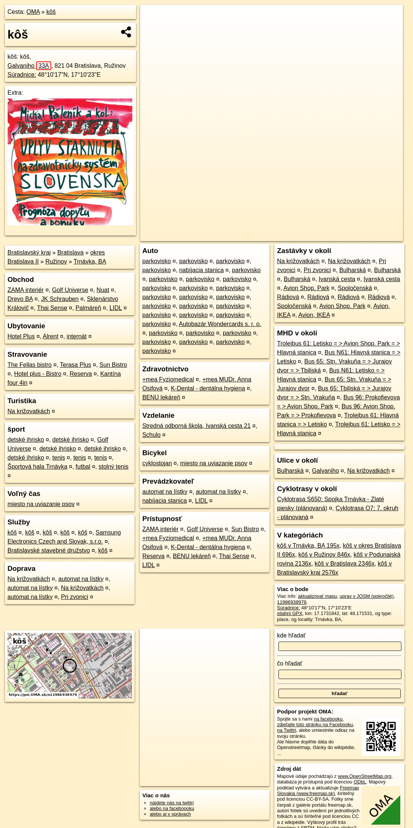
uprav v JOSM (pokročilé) (367, 596)
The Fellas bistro (29, 365)
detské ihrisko (25, 439)
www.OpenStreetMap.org (364, 776)
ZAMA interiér (25, 290)
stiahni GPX (289, 613)
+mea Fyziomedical (168, 379)
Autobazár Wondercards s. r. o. (220, 324)
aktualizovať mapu (317, 596)
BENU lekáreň (161, 397)
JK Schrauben (60, 299)
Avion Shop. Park (306, 288)
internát (76, 336)
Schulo (151, 435)
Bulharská (352, 270)
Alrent (50, 336)
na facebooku (328, 719)
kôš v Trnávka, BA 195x (308, 545)
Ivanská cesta (337, 279)
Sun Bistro (113, 365)
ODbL (360, 782)
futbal (82, 466)
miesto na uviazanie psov (41, 504)
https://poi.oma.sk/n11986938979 (368, 235)
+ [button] (153, 17)
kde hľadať (291, 635)
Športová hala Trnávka (37, 466)
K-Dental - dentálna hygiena (208, 388)
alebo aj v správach (170, 814)
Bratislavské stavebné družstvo (48, 550)
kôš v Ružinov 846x (324, 554)
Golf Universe (70, 290)
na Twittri (286, 730)
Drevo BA (20, 299)
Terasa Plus (75, 365)
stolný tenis (114, 466)
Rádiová (288, 297)
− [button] (153, 29)
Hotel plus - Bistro (37, 374)
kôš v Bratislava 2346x (345, 563)
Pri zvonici (74, 597)
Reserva (81, 374)
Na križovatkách (28, 411)
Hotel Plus (21, 336)
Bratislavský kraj (29, 252)
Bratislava (70, 252)
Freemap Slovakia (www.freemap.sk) (318, 790)
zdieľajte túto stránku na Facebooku (315, 724)
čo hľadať (289, 663)
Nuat (102, 290)
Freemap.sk (310, 235)
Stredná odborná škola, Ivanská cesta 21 (196, 426)
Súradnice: (21, 74)
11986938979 (291, 602)
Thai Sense (52, 308)
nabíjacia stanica (201, 270)
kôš (51, 12)
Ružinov (56, 261)
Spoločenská (355, 288)
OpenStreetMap (271, 235)
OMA (33, 12)
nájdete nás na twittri (172, 803)
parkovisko (156, 261)
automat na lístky (81, 579)
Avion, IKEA (314, 315)
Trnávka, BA (90, 261)
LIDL (116, 308)
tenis (58, 457)
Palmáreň (88, 308)
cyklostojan (157, 463)
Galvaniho (29, 65)
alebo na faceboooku (172, 808)
